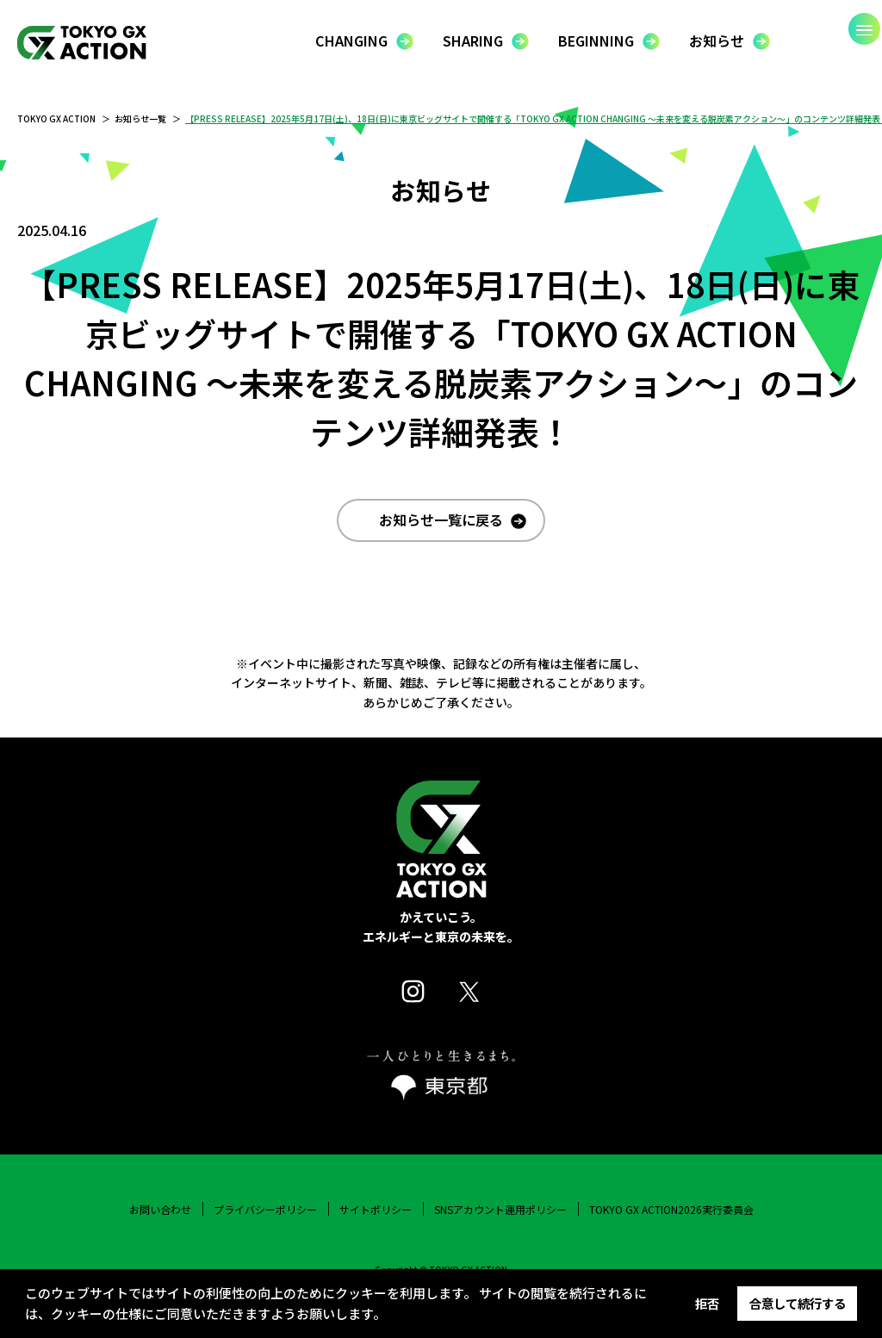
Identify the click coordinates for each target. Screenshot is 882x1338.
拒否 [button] (707, 1303)
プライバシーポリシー (265, 1228)
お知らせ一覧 (140, 118)
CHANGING (351, 40)
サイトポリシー (375, 1228)
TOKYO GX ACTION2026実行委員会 (671, 1228)
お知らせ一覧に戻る (441, 537)
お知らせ (716, 40)
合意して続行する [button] (797, 1303)
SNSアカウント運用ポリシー (500, 1228)
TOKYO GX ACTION (56, 118)
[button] (391, 1316)
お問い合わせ (160, 1228)
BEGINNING (596, 40)
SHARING (473, 40)
